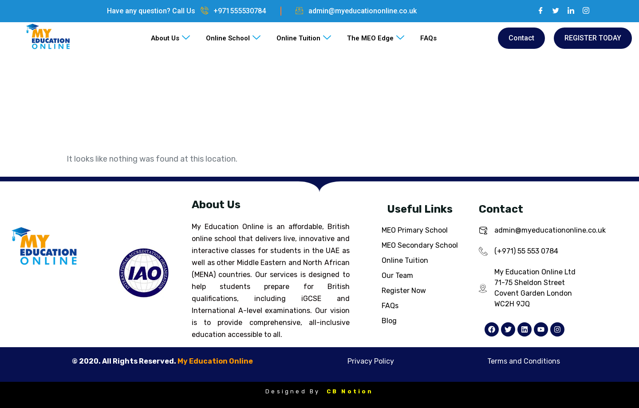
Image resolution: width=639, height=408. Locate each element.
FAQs (428, 38)
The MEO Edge (375, 38)
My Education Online (215, 361)
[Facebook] (537, 11)
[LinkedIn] (567, 11)
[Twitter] (552, 11)
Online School (233, 38)
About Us (170, 38)
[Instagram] (582, 11)
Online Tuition (303, 38)
